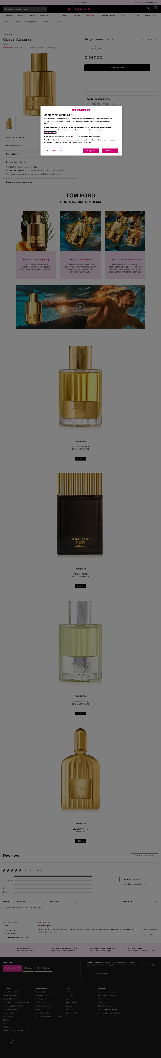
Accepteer (110, 151)
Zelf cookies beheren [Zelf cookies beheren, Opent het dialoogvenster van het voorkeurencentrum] (53, 151)
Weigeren (91, 151)
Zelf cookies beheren (64, 140)
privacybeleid (50, 132)
